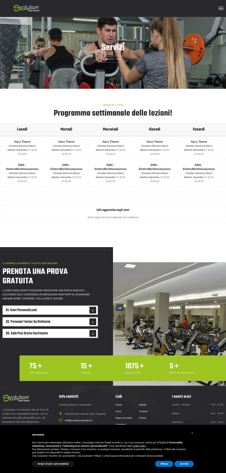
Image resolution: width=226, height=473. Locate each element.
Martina (11, 150)
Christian (14, 146)
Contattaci (121, 424)
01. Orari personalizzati (21, 310)
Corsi (118, 411)
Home (109, 59)
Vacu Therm (22, 141)
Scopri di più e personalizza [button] (53, 463)
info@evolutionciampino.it (78, 420)
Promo (142, 418)
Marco (32, 146)
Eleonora (24, 146)
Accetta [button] (184, 463)
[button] (192, 433)
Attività (142, 404)
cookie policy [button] (139, 446)
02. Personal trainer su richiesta (28, 322)
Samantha (22, 150)
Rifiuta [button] (164, 463)
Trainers (143, 411)
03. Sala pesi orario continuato (27, 333)
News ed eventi (124, 418)
